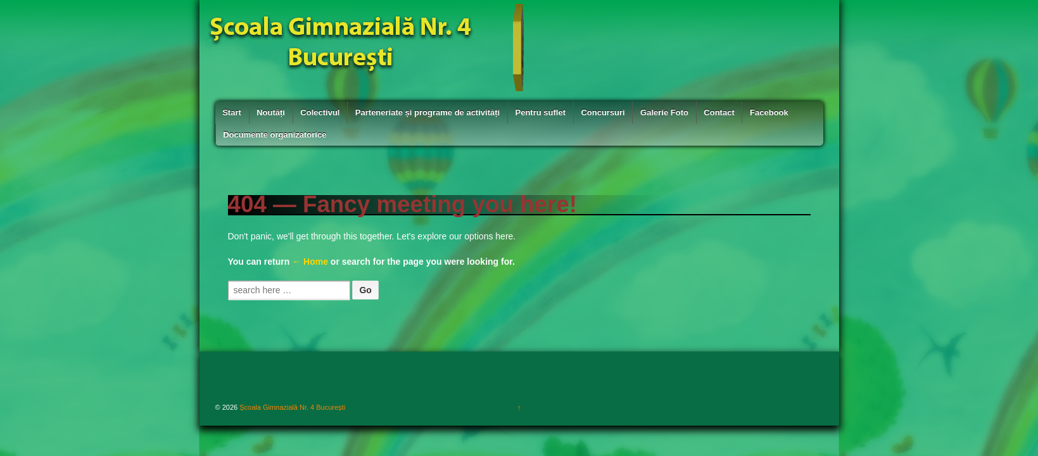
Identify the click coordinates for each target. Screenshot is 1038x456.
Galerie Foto (664, 112)
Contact (719, 112)
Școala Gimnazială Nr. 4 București (291, 407)
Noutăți (270, 112)
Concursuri (602, 112)
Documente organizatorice (274, 134)
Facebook (769, 112)
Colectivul (319, 112)
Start (231, 112)
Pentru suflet (541, 112)
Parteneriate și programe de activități (427, 112)
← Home (310, 261)
